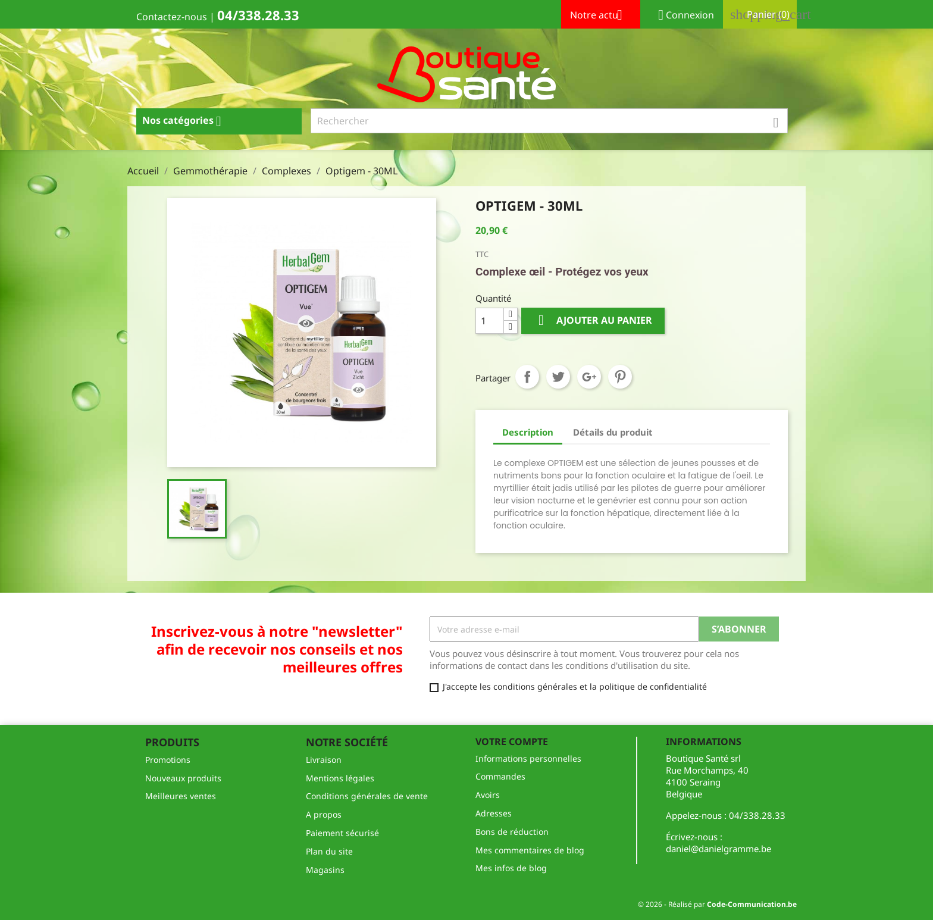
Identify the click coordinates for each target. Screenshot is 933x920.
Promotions (167, 759)
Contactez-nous (171, 16)
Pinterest (620, 377)
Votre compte (511, 741)
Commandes (500, 776)
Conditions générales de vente (367, 796)
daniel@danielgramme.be (718, 849)
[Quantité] (489, 321)
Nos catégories (186, 121)
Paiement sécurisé (342, 832)
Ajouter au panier (593, 320)
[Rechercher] (549, 120)
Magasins (325, 869)
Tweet (558, 377)
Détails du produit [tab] (613, 432)
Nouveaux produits (183, 778)
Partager (527, 377)
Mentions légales (340, 778)
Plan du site (329, 851)
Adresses (493, 813)
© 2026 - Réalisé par (717, 904)
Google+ (589, 377)
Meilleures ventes (180, 796)
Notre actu (600, 16)
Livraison (324, 759)
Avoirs (487, 794)
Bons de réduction (512, 831)
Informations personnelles (528, 758)
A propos (324, 814)
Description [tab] (527, 432)
